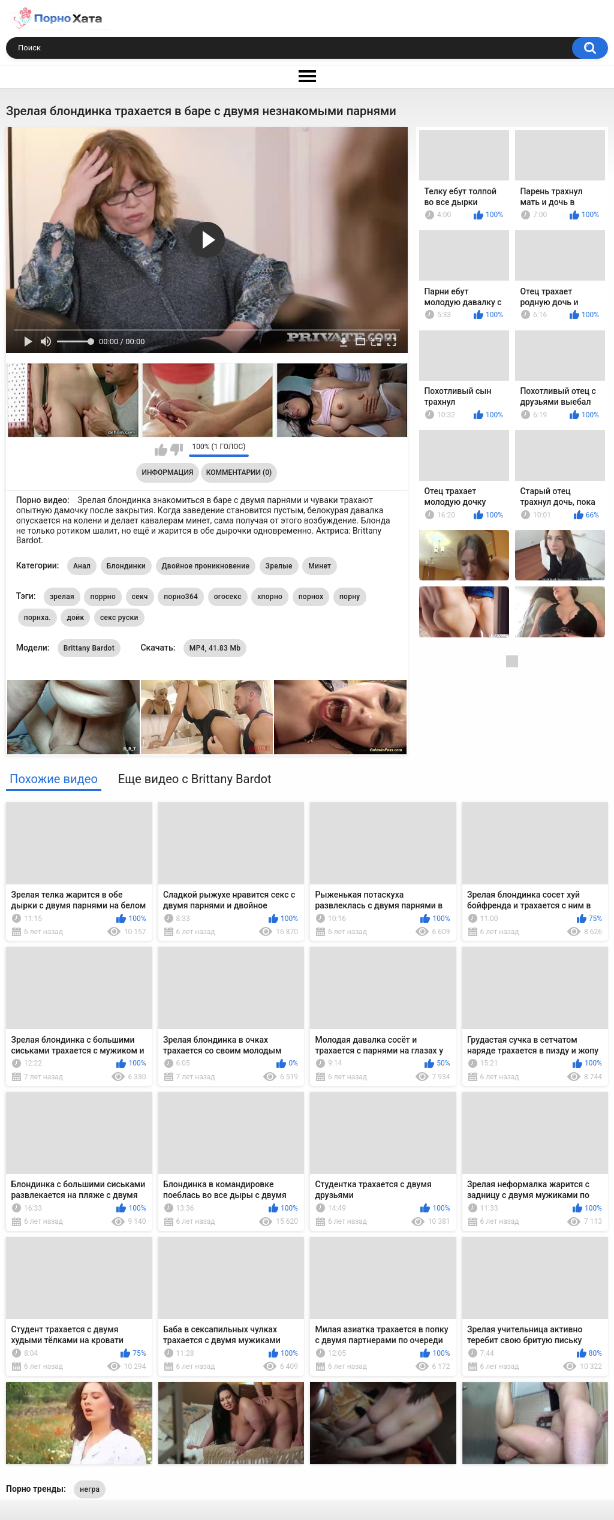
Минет (319, 566)
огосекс (228, 596)
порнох (311, 596)
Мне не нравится (176, 450)
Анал (82, 566)
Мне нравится (161, 450)
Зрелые (279, 566)
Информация (168, 472)
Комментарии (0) (239, 472)
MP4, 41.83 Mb (214, 648)
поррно (103, 596)
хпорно (269, 596)
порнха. (37, 617)
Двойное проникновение (206, 566)
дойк (75, 617)
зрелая (62, 596)
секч (140, 596)
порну (349, 596)
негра (90, 1489)
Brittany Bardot (89, 648)
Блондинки (126, 566)
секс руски (119, 617)
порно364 (181, 596)
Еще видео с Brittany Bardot (195, 779)
